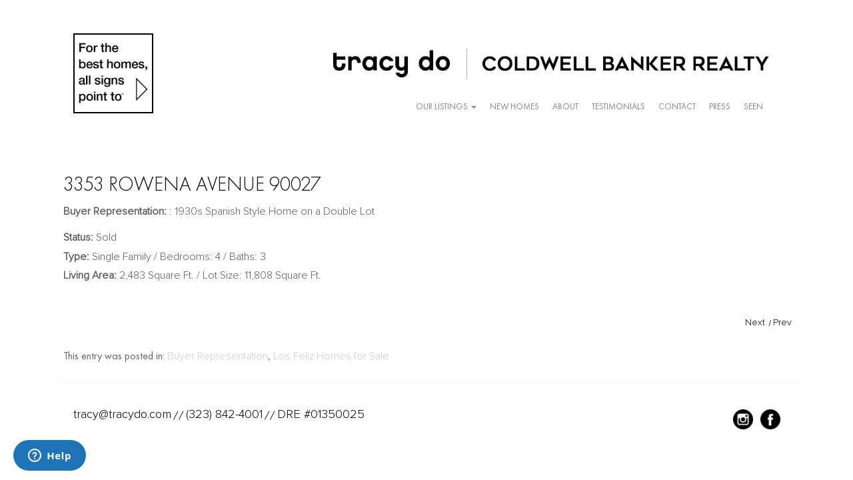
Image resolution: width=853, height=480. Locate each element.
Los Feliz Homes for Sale (331, 356)
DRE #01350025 (321, 414)
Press (719, 106)
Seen (753, 106)
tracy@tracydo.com (122, 414)
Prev (782, 322)
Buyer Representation (217, 356)
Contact (677, 106)
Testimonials (618, 106)
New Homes (514, 106)
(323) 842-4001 (224, 414)
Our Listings (446, 106)
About (565, 106)
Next (755, 322)
